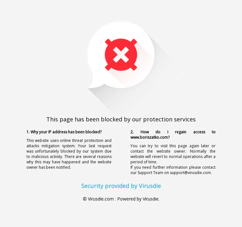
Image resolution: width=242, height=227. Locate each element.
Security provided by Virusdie (121, 185)
